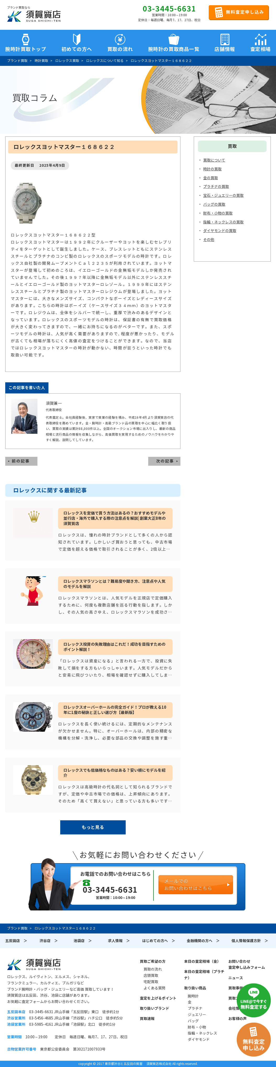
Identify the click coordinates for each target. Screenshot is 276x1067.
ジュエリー (197, 1014)
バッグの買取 (214, 204)
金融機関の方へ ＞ (203, 940)
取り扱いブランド (154, 1008)
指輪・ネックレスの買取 (223, 222)
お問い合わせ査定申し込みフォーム (246, 964)
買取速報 (147, 1018)
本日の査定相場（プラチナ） (204, 974)
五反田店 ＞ (16, 940)
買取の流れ (120, 49)
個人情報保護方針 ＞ (249, 940)
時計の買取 (212, 169)
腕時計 (193, 996)
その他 (208, 239)
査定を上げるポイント (158, 998)
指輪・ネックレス (202, 1033)
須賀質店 (33, 964)
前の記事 (21, 461)
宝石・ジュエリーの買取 (223, 195)
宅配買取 (150, 981)
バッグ (193, 1021)
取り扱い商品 (195, 988)
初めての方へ (77, 49)
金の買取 (210, 178)
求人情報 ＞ (119, 940)
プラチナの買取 (216, 186)
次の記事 (165, 461)
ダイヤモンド (199, 1039)
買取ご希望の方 (152, 961)
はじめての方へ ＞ (158, 940)
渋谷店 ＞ (49, 940)
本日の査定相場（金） (202, 961)
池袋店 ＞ (83, 940)
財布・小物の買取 (218, 213)
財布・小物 (197, 1027)
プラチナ (195, 1008)
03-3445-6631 (169, 9)
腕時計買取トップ (25, 49)
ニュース (235, 978)
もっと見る (93, 827)
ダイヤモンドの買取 (219, 230)
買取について (214, 160)
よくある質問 (154, 988)
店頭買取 (150, 975)
